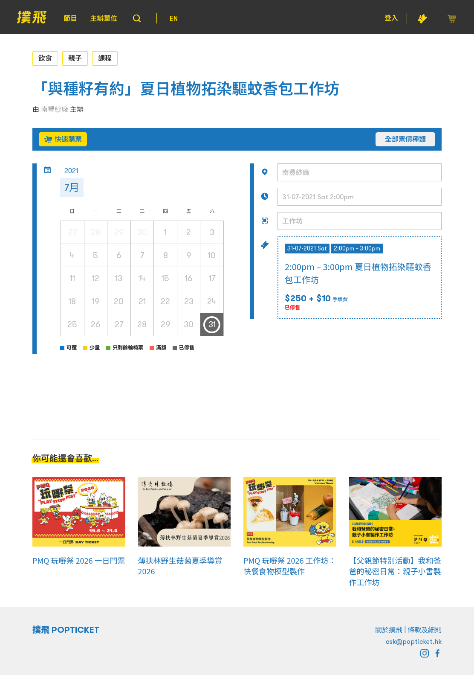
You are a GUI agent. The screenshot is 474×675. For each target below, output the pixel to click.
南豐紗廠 (54, 109)
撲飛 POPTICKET (65, 629)
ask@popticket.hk (414, 641)
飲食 (45, 58)
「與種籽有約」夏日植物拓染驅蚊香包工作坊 (185, 89)
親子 (75, 58)
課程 (105, 58)
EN (174, 18)
